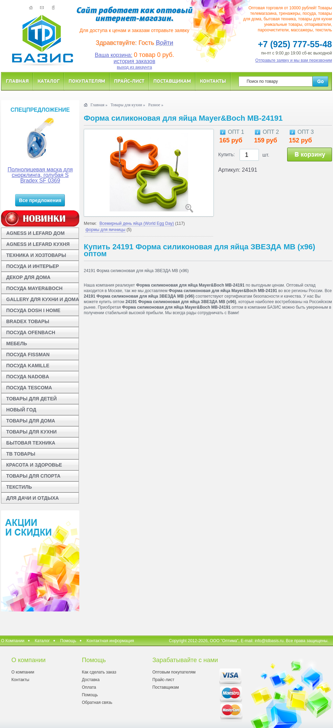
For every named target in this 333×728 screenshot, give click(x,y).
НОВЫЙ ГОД (21, 409)
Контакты (213, 81)
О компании (22, 672)
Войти (164, 42)
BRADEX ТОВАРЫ (27, 321)
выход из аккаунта (134, 67)
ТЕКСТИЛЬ (19, 487)
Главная (17, 81)
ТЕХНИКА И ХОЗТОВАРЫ (36, 255)
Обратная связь (97, 702)
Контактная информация (110, 640)
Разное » (155, 104)
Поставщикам (172, 81)
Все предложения (40, 200)
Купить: (226, 154)
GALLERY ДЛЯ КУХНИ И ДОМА (42, 299)
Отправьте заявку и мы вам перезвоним (293, 60)
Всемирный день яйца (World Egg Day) (137, 223)
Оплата (89, 687)
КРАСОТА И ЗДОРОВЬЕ (34, 465)
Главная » (98, 104)
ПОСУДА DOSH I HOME (33, 310)
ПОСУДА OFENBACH (30, 332)
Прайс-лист (129, 81)
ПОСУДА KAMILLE (27, 365)
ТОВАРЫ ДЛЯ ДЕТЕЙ (31, 398)
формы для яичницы (105, 229)
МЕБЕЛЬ (16, 343)
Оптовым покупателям (173, 672)
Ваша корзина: (113, 55)
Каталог (49, 81)
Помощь (68, 640)
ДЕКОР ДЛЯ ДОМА (28, 277)
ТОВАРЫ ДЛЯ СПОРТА (33, 476)
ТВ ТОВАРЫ (20, 454)
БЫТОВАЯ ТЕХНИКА (30, 443)
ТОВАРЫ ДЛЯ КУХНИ (31, 432)
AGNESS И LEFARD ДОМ (35, 233)
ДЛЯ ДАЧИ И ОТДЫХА (32, 498)
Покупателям (87, 81)
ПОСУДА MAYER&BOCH (34, 288)
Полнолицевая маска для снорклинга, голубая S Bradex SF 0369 (40, 175)
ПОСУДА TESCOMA (29, 387)
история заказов (134, 61)
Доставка (91, 679)
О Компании (12, 640)
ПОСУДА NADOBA (27, 376)
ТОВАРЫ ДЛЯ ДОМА (30, 420)
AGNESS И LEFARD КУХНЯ (38, 244)
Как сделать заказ (99, 672)
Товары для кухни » (128, 104)
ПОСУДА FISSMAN (28, 354)
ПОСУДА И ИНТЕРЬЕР (32, 266)
